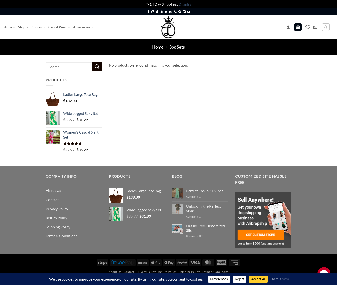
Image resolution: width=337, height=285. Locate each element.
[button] (288, 27)
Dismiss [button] (185, 4)
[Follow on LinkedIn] (184, 12)
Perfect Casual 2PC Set (204, 190)
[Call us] (175, 12)
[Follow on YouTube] (188, 12)
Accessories (83, 27)
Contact (52, 199)
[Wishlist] (307, 27)
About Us (53, 190)
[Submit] (97, 66)
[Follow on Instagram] (152, 12)
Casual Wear (59, 27)
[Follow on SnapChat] (161, 12)
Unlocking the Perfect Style (203, 208)
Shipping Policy (58, 227)
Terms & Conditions (61, 235)
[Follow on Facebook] (148, 12)
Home (9, 27)
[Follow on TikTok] (157, 12)
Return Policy (56, 217)
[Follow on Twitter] (166, 12)
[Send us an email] (170, 12)
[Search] (326, 27)
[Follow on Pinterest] (179, 12)
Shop (23, 27)
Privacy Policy (57, 208)
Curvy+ (38, 27)
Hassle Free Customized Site (205, 228)
